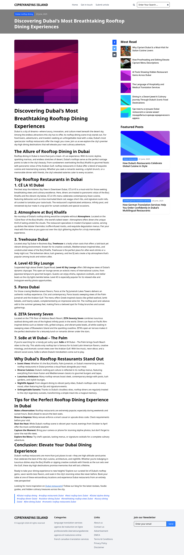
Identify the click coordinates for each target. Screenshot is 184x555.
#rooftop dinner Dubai (27, 498)
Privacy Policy (100, 543)
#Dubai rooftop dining (27, 495)
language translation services (68, 522)
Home (75, 4)
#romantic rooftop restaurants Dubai (59, 501)
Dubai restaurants (54, 486)
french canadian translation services (71, 539)
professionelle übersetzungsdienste (71, 531)
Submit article (102, 4)
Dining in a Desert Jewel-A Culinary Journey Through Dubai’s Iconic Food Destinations (150, 99)
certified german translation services (137, 201)
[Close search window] (168, 4)
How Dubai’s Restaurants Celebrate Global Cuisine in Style (142, 165)
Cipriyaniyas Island (31, 5)
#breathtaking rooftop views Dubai (77, 498)
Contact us (99, 526)
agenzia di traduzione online (67, 535)
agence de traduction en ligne (68, 526)
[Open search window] (134, 4)
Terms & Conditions (103, 539)
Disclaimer (99, 547)
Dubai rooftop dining (24, 14)
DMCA (97, 535)
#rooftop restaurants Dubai (51, 495)
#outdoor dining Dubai (49, 498)
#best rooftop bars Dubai (77, 495)
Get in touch (87, 4)
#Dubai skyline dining (99, 495)
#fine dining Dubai (32, 501)
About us (98, 522)
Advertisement (101, 531)
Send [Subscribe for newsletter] (171, 523)
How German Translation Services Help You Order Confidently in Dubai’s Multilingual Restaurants (144, 207)
